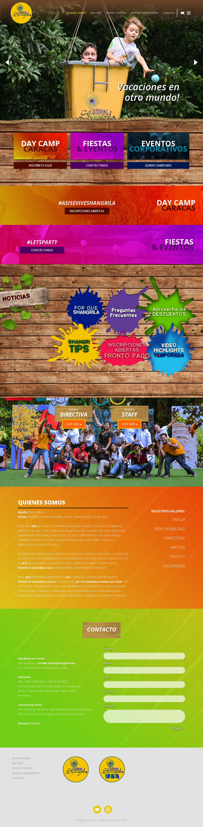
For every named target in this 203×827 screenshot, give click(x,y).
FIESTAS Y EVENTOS (116, 12)
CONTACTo (18, 778)
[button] (7, 62)
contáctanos (97, 165)
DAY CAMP (96, 12)
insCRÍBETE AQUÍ (40, 165)
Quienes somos (21, 758)
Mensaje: (108, 705)
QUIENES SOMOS (76, 12)
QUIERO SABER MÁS (158, 165)
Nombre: (108, 648)
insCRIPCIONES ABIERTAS (87, 211)
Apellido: (108, 663)
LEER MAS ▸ (74, 424)
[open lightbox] (167, 350)
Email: (106, 677)
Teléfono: (108, 691)
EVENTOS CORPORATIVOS (145, 12)
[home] (21, 13)
